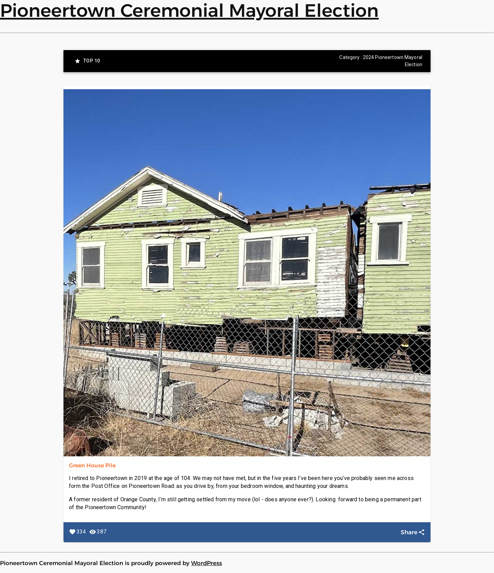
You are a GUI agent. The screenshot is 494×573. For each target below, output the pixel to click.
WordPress (206, 563)
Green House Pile (92, 465)
